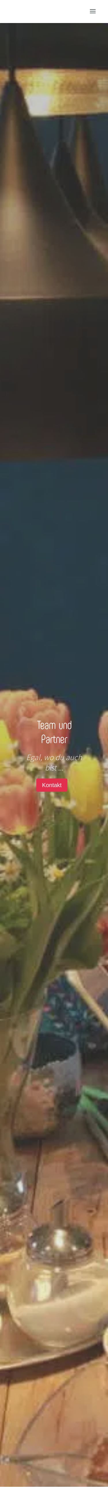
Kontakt (52, 785)
